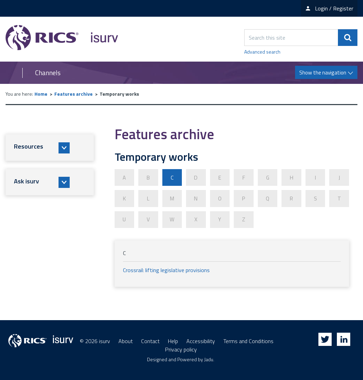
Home (40, 93)
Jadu (208, 357)
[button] (50, 147)
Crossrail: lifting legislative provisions (166, 268)
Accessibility (200, 339)
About (125, 339)
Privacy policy (181, 347)
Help (173, 339)
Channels (48, 73)
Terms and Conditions (248, 339)
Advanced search (262, 51)
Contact (150, 339)
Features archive (73, 93)
